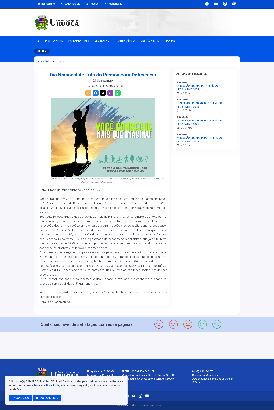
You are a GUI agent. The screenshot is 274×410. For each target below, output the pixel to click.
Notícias (49, 61)
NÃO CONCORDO (47, 398)
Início (39, 61)
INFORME (170, 40)
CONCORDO (20, 398)
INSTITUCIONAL (54, 40)
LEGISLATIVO (102, 40)
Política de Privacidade (46, 385)
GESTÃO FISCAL (150, 40)
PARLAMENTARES (78, 40)
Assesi (124, 405)
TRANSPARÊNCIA (125, 40)
